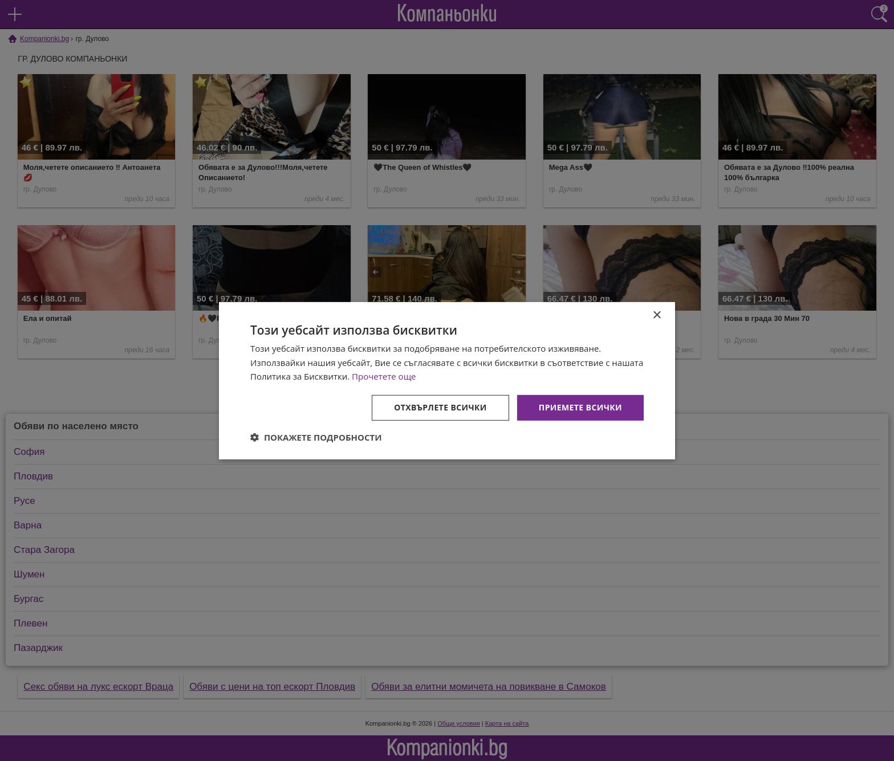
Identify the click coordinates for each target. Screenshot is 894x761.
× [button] (656, 315)
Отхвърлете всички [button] (440, 407)
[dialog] (447, 380)
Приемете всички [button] (580, 407)
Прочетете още (384, 376)
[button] (316, 437)
